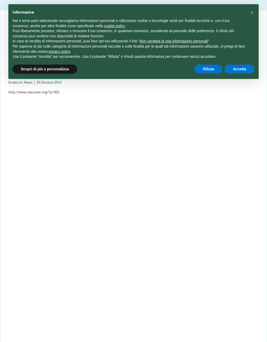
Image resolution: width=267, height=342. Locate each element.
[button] (252, 12)
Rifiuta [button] (208, 69)
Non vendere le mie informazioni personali (173, 41)
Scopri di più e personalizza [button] (45, 69)
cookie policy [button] (114, 26)
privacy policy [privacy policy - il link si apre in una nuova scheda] (59, 51)
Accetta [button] (239, 69)
